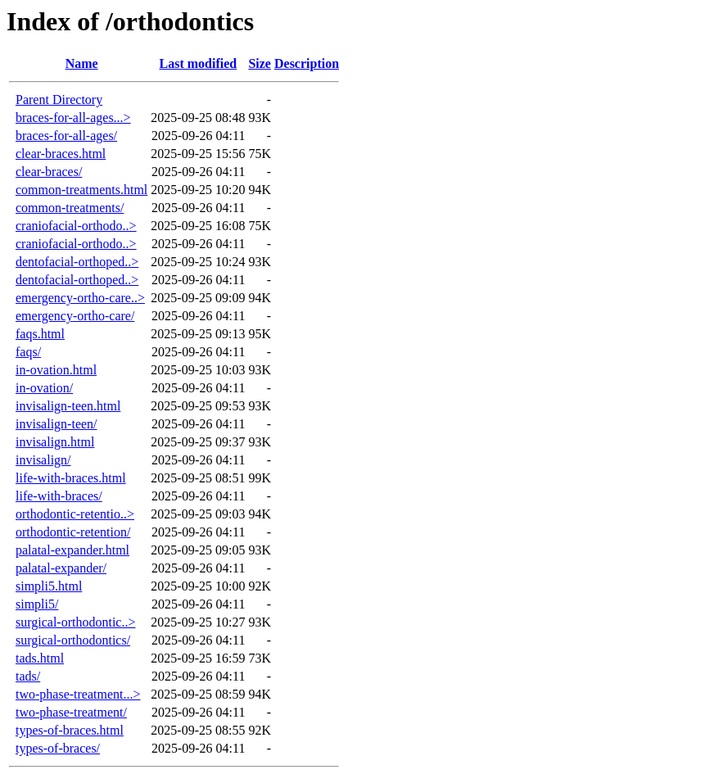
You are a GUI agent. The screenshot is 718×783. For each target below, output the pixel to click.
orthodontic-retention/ (73, 532)
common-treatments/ (70, 208)
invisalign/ (43, 460)
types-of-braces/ (58, 748)
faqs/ (28, 352)
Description (306, 63)
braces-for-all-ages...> (73, 117)
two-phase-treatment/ (71, 712)
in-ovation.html (56, 370)
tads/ (28, 676)
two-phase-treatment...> (78, 694)
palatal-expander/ (61, 568)
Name (81, 63)
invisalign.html (55, 442)
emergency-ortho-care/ (75, 316)
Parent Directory (59, 99)
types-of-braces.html (70, 730)
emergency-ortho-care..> (80, 298)
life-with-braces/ (59, 496)
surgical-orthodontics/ (73, 640)
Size (259, 63)
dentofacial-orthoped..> (77, 262)
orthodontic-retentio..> (75, 514)
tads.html (40, 658)
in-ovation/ (44, 388)
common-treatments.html (81, 190)
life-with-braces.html (71, 478)
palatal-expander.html (72, 550)
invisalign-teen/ (56, 424)
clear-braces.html (61, 154)
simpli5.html (49, 586)
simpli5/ (37, 604)
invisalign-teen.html (68, 406)
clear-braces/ (49, 172)
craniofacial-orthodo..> (76, 226)
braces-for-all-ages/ (66, 136)
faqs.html (40, 334)
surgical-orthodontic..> (75, 622)
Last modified (198, 63)
